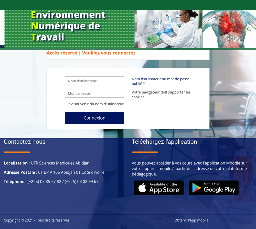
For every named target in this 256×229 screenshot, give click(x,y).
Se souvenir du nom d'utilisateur (96, 104)
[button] (249, 29)
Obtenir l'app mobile (191, 220)
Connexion (95, 118)
